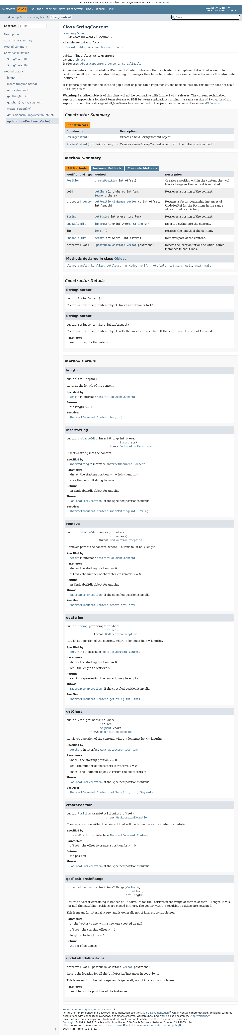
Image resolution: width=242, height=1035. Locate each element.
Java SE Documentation (154, 1012)
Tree (40, 9)
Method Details (14, 71)
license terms (161, 2)
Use (31, 9)
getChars (101, 191)
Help (110, 9)
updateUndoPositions (110, 245)
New (62, 9)
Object (80, 59)
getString (102, 216)
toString (175, 265)
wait (188, 265)
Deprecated (75, 9)
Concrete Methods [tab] (142, 168)
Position (73, 180)
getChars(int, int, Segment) (25, 102)
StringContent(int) (18, 65)
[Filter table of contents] (32, 26)
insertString (104, 223)
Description (12, 34)
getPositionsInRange (110, 201)
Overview (8, 9)
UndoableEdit (76, 223)
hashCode (129, 265)
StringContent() (17, 59)
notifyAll (159, 265)
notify (143, 265)
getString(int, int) (18, 96)
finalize (97, 265)
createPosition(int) (19, 108)
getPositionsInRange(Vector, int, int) (30, 114)
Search (100, 9)
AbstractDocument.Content (107, 47)
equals (82, 265)
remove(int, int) (17, 90)
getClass (113, 265)
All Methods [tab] (77, 168)
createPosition (106, 180)
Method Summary (15, 46)
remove (99, 238)
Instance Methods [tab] (107, 168)
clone (71, 265)
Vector (87, 201)
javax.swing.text (35, 17)
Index (89, 9)
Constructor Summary (18, 40)
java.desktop (10, 17)
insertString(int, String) (22, 83)
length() (12, 77)
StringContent (61, 17)
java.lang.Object (74, 33)
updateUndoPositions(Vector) (26, 121)
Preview (51, 9)
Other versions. (199, 1016)
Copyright (69, 1022)
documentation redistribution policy (157, 1025)
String (71, 216)
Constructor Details (16, 52)
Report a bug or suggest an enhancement (88, 1009)
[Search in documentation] (205, 17)
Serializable (75, 47)
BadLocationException (135, 446)
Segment (100, 195)
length (99, 230)
